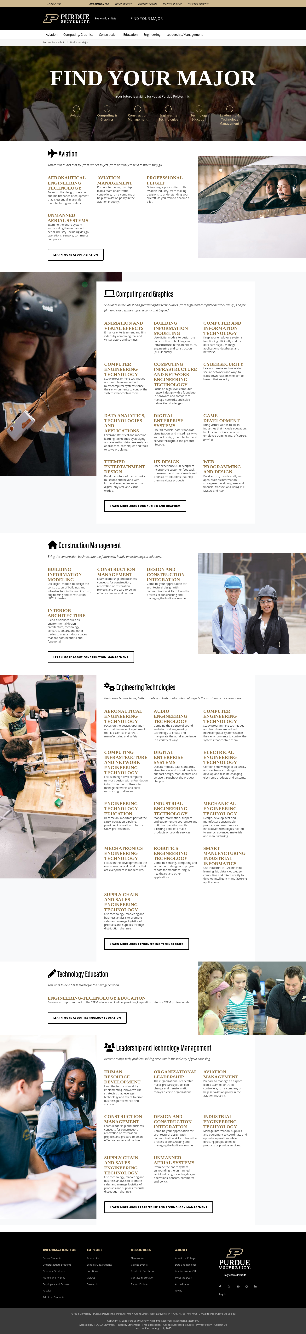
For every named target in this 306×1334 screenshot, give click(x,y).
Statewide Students (198, 4)
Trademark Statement (185, 1320)
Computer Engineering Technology (121, 369)
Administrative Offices (187, 1271)
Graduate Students (54, 1271)
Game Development (221, 418)
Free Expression (151, 1324)
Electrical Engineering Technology (220, 757)
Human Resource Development (122, 1077)
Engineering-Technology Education (121, 808)
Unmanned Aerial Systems (68, 218)
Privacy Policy (204, 1324)
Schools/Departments (99, 1264)
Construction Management (138, 113)
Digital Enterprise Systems (168, 420)
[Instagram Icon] (246, 1286)
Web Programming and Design (222, 466)
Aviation (52, 34)
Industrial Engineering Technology (171, 808)
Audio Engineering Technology (171, 716)
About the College (185, 1258)
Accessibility (86, 1324)
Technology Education (199, 113)
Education (130, 34)
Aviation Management (114, 180)
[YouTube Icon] (238, 1286)
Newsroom (137, 1258)
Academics (93, 1258)
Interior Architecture (67, 613)
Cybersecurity (223, 364)
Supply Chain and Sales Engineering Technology (121, 902)
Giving (178, 1290)
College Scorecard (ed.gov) (178, 1324)
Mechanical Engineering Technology (220, 808)
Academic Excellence (143, 1271)
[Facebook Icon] (220, 1286)
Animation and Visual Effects (123, 326)
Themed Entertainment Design (124, 466)
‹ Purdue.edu (54, 4)
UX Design (166, 461)
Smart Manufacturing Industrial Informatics (224, 856)
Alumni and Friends (54, 1277)
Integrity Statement (129, 1324)
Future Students (123, 4)
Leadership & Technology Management (229, 115)
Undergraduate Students (57, 1264)
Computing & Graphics (107, 113)
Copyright (112, 1320)
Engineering (151, 34)
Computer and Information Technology (222, 328)
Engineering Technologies (168, 113)
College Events (139, 1264)
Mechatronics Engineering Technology (123, 853)
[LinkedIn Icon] (255, 1286)
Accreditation (182, 1284)
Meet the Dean (183, 1277)
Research (92, 1284)
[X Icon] (229, 1286)
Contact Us (220, 1324)
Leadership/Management (184, 34)
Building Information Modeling (171, 328)
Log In (222, 1294)
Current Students (147, 4)
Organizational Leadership (175, 1074)
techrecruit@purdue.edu (221, 1313)
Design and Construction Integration (166, 574)
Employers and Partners (57, 1284)
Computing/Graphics (78, 34)
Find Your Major (146, 18)
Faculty (47, 1290)
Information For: (99, 4)
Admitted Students (172, 4)
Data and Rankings (186, 1264)
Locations (92, 1271)
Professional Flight (164, 180)
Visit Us (91, 1277)
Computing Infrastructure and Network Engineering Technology (175, 374)
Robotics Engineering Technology (171, 853)
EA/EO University (105, 1324)
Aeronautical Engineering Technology (67, 182)
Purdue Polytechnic (54, 42)
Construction (108, 34)
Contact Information (142, 1277)
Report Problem (140, 1284)
